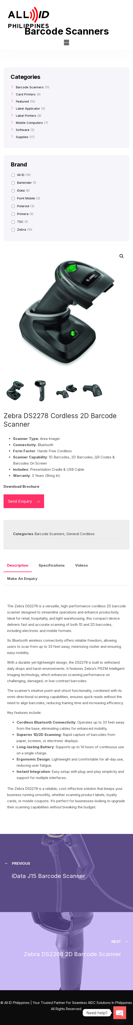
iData (21, 190)
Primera (22, 214)
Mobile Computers (29, 123)
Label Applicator (28, 108)
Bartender (24, 182)
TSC (20, 222)
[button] (66, 43)
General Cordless (80, 534)
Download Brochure (21, 486)
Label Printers (26, 115)
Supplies (22, 137)
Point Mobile (26, 198)
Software (22, 130)
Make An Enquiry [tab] (22, 578)
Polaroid (23, 206)
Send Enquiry (24, 501)
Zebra (22, 229)
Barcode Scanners (49, 534)
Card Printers (26, 94)
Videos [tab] (81, 565)
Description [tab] (17, 565)
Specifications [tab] (52, 565)
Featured (22, 101)
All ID (21, 175)
